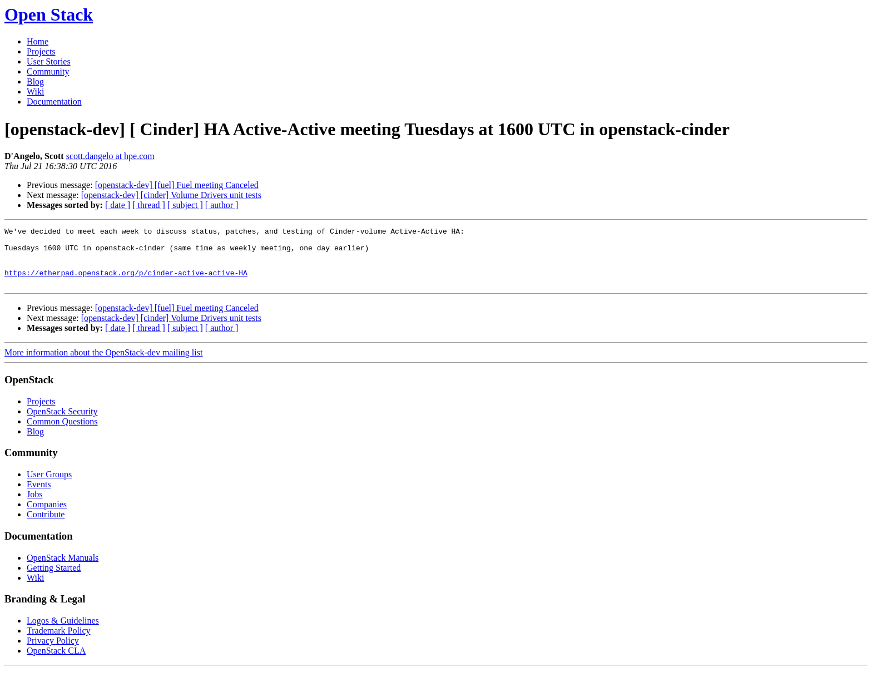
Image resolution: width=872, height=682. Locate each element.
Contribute (46, 526)
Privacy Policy (53, 652)
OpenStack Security (62, 423)
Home (37, 41)
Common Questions (62, 433)
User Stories (49, 61)
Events (39, 496)
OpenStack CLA (56, 662)
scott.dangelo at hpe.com (110, 156)
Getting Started (54, 579)
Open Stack (48, 14)
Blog (35, 81)
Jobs (34, 506)
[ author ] (222, 205)
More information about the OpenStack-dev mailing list (103, 364)
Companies (47, 516)
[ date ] (117, 205)
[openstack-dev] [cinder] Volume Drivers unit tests (171, 195)
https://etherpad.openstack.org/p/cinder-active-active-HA (125, 283)
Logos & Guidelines (63, 632)
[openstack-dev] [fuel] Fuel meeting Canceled (177, 185)
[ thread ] (148, 205)
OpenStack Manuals (62, 569)
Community (48, 71)
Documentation (54, 101)
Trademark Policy (59, 642)
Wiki (35, 91)
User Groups (49, 486)
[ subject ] (185, 205)
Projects (41, 51)
